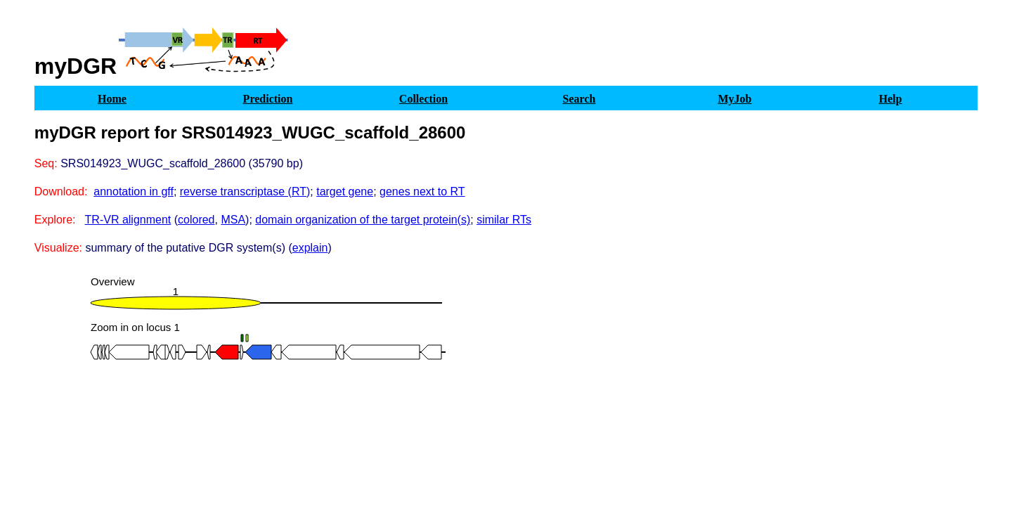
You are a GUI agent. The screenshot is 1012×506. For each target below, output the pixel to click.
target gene (344, 191)
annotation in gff (133, 191)
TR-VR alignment (128, 220)
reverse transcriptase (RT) (245, 191)
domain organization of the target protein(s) (362, 220)
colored (196, 220)
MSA (233, 220)
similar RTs (503, 220)
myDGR (75, 66)
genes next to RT (422, 191)
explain (310, 248)
